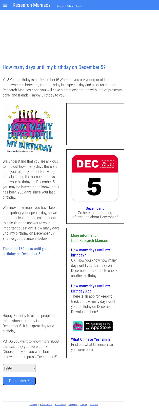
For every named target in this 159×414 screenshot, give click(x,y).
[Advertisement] (64, 37)
